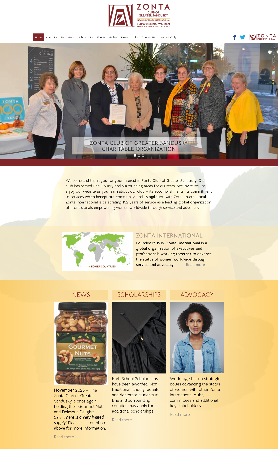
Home (38, 37)
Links (135, 37)
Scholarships (85, 37)
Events (101, 37)
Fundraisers (68, 37)
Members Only (167, 37)
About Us (51, 37)
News (124, 37)
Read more (195, 264)
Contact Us (148, 37)
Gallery (113, 37)
